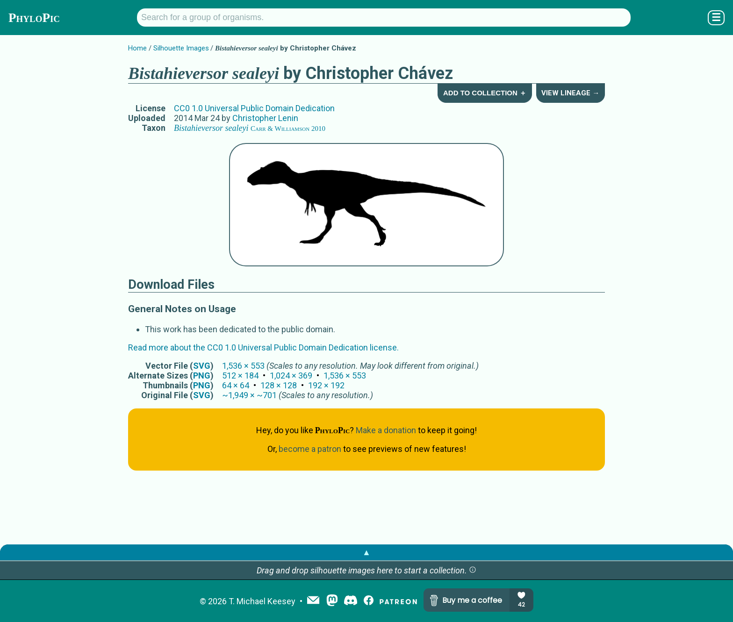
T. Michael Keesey (262, 601)
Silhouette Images (181, 48)
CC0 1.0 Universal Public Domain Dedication (254, 108)
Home (137, 48)
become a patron (310, 449)
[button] (472, 570)
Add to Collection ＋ (484, 93)
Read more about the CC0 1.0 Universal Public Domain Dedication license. (263, 347)
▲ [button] (366, 552)
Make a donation (386, 430)
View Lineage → (570, 93)
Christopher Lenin (265, 118)
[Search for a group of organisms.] (384, 17)
